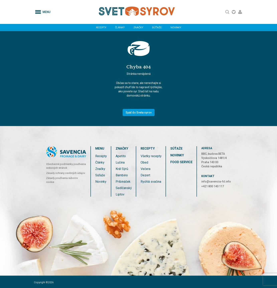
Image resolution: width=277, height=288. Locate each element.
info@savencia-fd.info (216, 181)
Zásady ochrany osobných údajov (65, 173)
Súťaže (157, 27)
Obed (144, 162)
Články (120, 27)
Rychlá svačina (151, 181)
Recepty (101, 27)
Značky (138, 27)
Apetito (121, 156)
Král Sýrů (122, 169)
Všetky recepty (151, 156)
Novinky (176, 27)
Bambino (122, 175)
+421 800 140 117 (212, 186)
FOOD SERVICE (181, 162)
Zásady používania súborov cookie (62, 180)
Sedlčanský (124, 188)
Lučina (120, 162)
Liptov (120, 194)
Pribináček (123, 181)
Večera (145, 169)
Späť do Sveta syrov (139, 112)
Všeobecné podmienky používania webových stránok (66, 166)
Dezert (145, 175)
